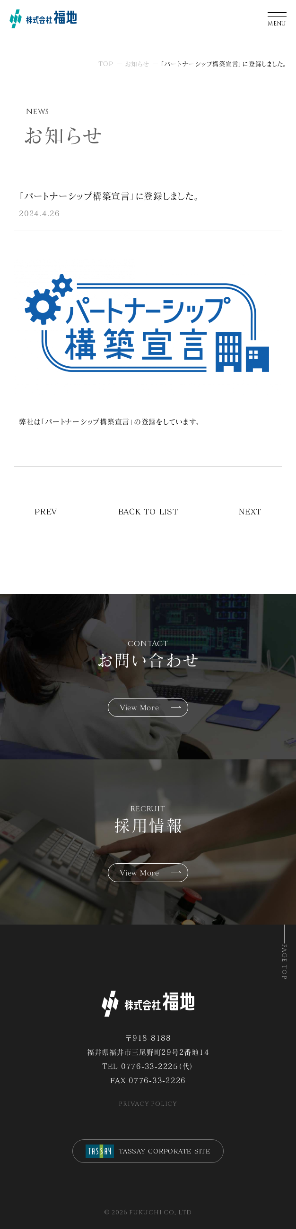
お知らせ (137, 63)
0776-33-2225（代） (157, 1066)
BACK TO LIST (148, 511)
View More (139, 707)
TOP (105, 63)
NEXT (250, 511)
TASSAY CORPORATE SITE (148, 1151)
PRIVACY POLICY (148, 1104)
